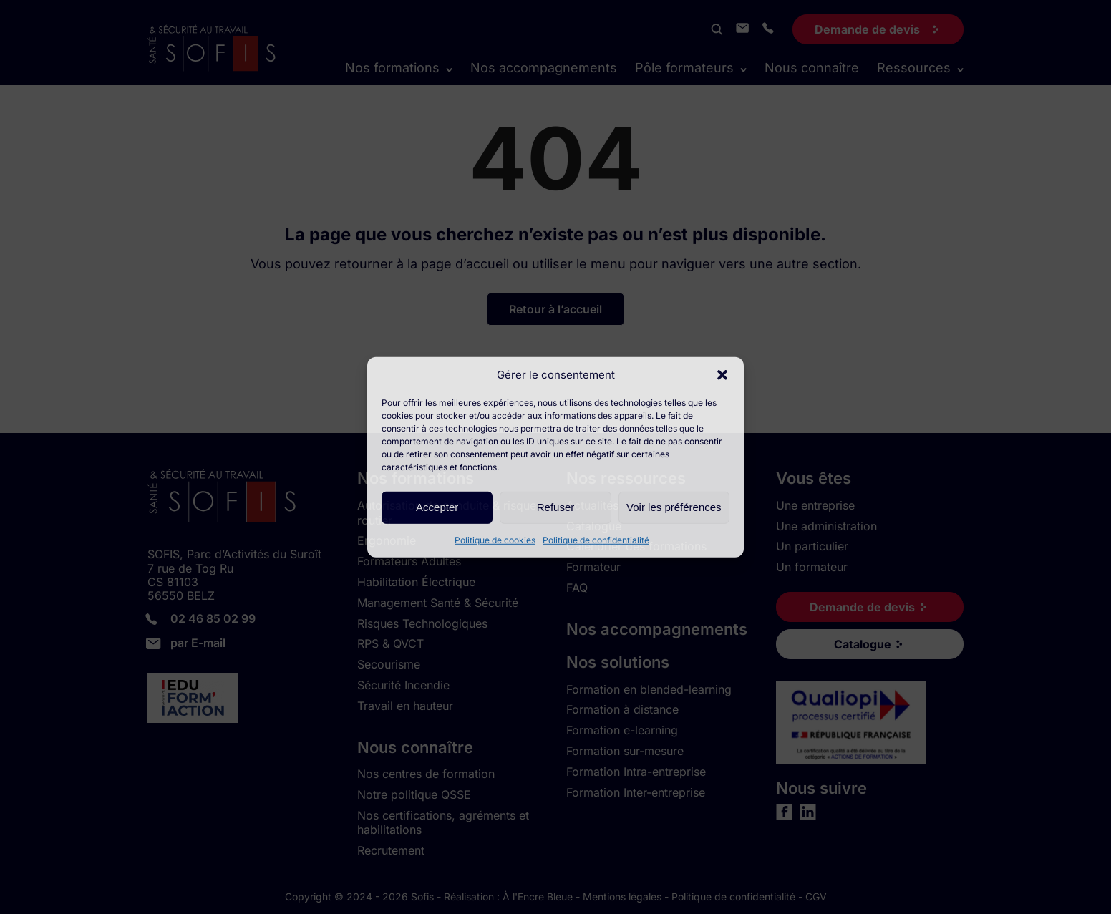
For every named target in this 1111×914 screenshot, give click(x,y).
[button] (722, 374)
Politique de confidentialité (596, 539)
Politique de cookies (495, 539)
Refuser (556, 507)
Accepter (437, 507)
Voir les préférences (674, 507)
